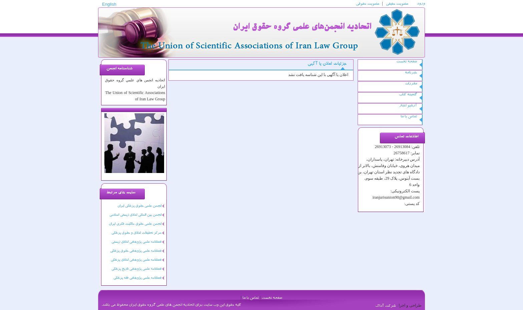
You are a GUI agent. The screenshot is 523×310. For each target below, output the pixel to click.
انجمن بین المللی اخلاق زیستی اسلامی (135, 215)
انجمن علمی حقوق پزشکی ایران (139, 206)
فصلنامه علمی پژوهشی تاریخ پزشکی (136, 269)
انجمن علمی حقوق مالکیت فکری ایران (135, 224)
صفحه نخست (406, 62)
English (109, 5)
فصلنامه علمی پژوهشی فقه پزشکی (137, 278)
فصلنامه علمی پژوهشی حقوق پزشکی (135, 251)
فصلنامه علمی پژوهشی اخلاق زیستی (136, 242)
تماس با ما (409, 117)
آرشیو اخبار (408, 106)
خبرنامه (411, 73)
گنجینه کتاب (408, 95)
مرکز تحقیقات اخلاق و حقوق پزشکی (136, 233)
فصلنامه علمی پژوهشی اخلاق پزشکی (136, 260)
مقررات (411, 84)
